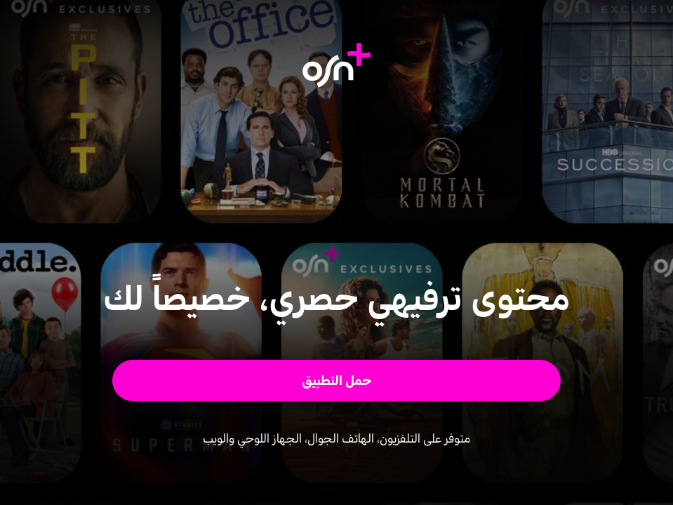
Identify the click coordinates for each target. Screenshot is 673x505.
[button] (336, 380)
